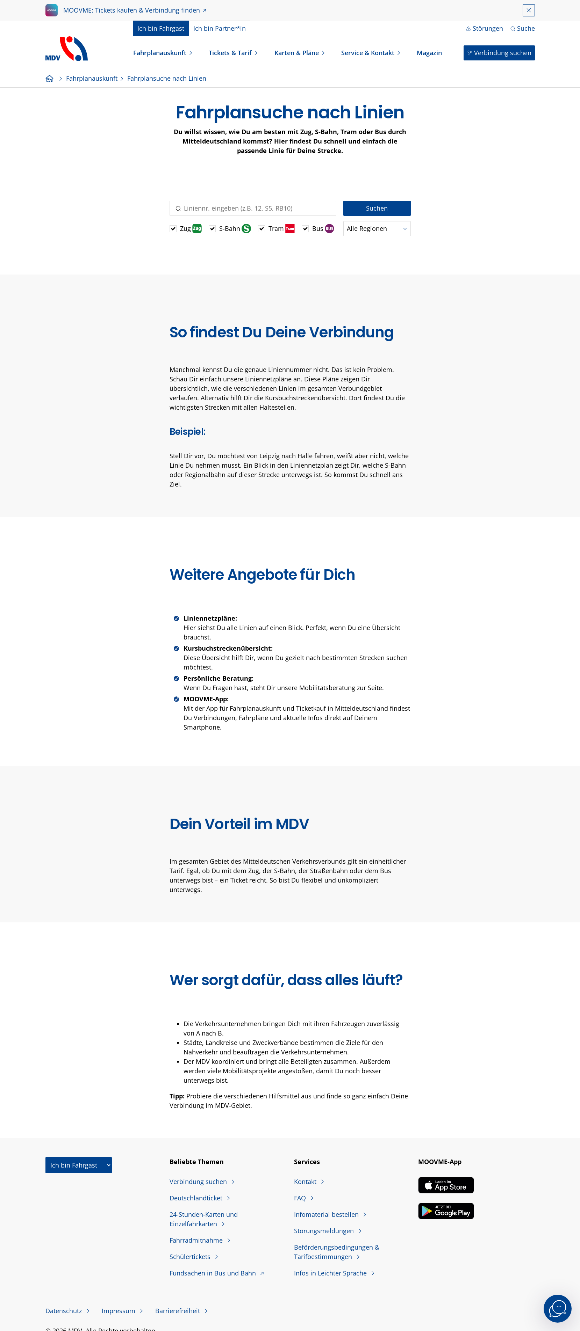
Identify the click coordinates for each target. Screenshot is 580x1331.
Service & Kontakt (367, 53)
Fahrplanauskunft (159, 53)
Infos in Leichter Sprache (331, 1273)
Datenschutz (64, 1311)
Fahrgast (160, 28)
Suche (526, 28)
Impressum (119, 1311)
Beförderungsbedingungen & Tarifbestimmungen (336, 1252)
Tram (281, 228)
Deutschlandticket (197, 1198)
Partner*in (219, 28)
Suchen (377, 208)
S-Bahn (235, 228)
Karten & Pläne (296, 53)
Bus (323, 228)
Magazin (429, 53)
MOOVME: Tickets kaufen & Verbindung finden (131, 10)
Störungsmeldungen (325, 1231)
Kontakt (306, 1181)
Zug (191, 228)
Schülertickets (191, 1256)
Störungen (488, 28)
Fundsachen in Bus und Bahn (214, 1273)
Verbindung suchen (502, 53)
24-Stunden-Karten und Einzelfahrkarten (204, 1219)
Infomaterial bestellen (327, 1214)
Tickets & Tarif (230, 53)
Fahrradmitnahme (197, 1240)
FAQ (301, 1198)
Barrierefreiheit (178, 1311)
